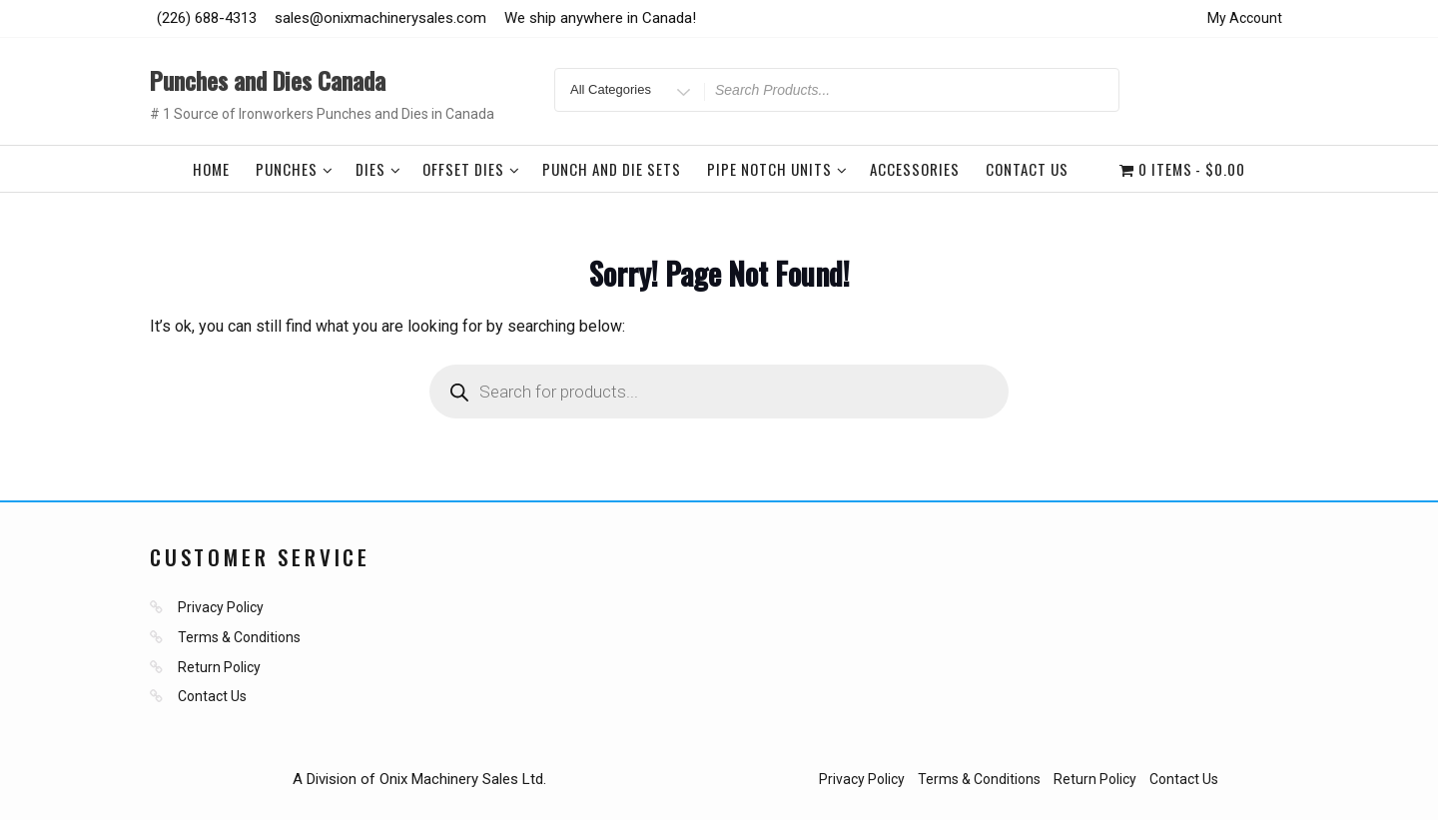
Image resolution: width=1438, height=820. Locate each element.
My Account (1244, 18)
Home (211, 169)
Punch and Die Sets (611, 169)
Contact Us (1027, 169)
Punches (295, 169)
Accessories (915, 169)
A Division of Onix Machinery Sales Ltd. (419, 779)
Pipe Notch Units (777, 169)
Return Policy (219, 667)
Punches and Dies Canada (267, 80)
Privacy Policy (221, 607)
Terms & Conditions (239, 637)
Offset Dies (471, 169)
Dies (378, 169)
